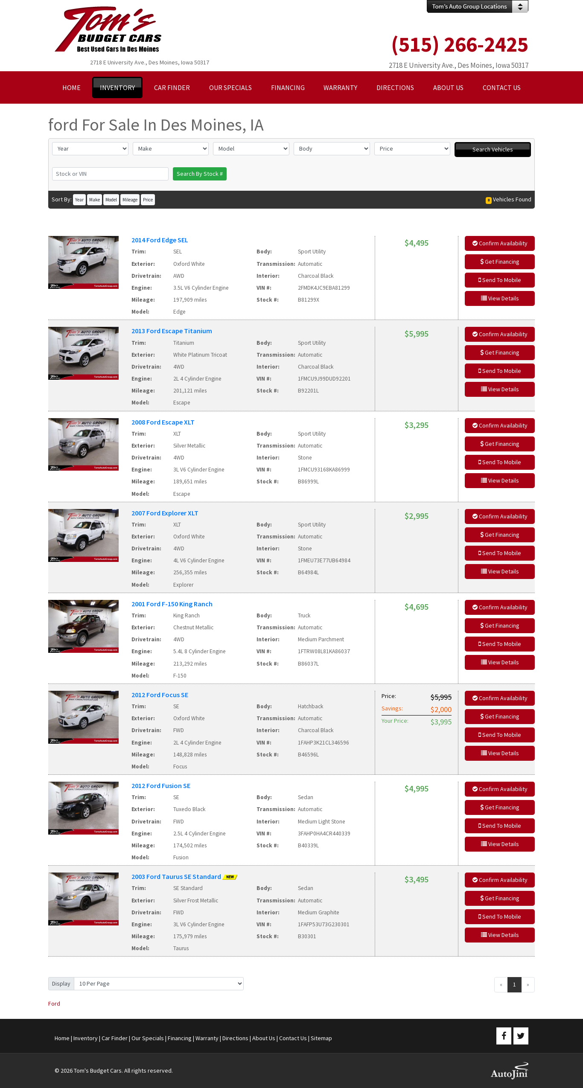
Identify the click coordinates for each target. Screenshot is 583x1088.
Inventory (85, 1038)
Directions (235, 1038)
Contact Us (293, 1038)
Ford (54, 1003)
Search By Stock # (200, 173)
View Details (500, 298)
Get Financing (499, 261)
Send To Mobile (499, 280)
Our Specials (147, 1038)
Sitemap (321, 1038)
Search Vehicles (492, 149)
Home (62, 1038)
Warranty (207, 1038)
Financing (180, 1038)
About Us (263, 1038)
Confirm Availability (500, 243)
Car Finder (115, 1038)
